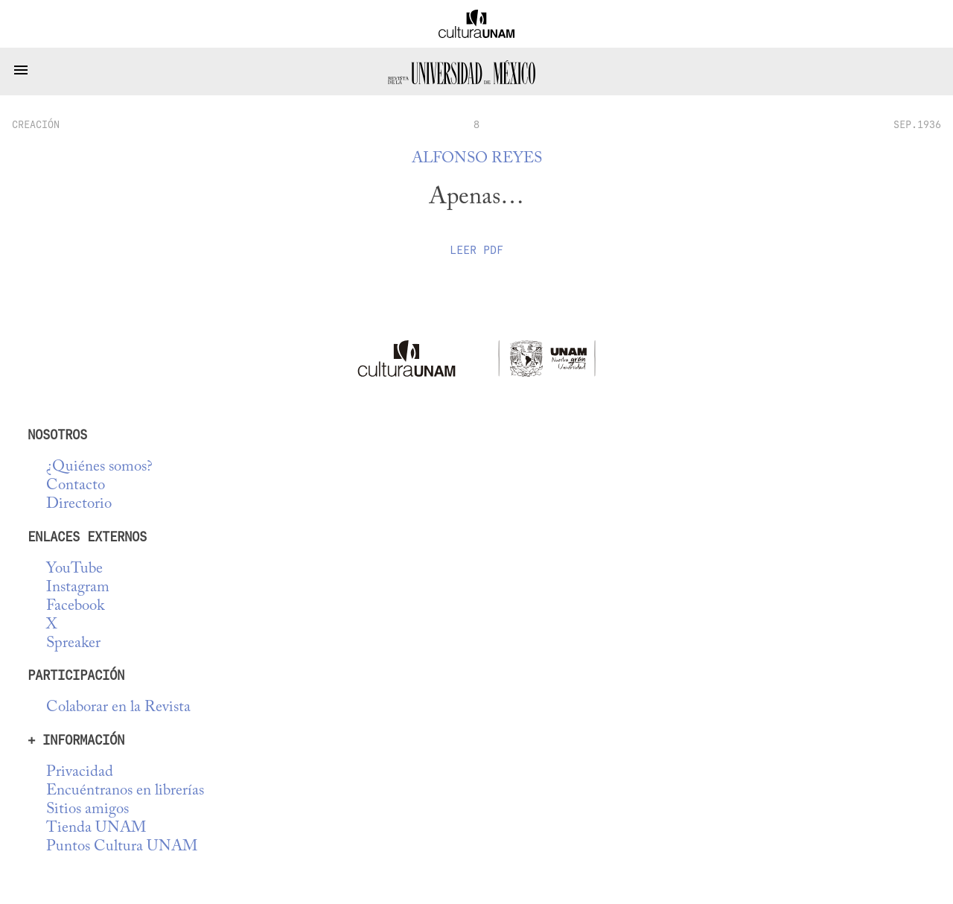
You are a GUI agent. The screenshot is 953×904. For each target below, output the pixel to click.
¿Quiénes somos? (99, 467)
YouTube (74, 569)
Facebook (75, 606)
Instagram (77, 588)
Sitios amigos (87, 810)
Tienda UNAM (96, 828)
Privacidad (79, 772)
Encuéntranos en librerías (125, 791)
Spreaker (73, 644)
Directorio (79, 504)
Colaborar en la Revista (118, 708)
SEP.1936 (917, 124)
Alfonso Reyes (477, 159)
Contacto (75, 486)
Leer (476, 250)
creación (36, 124)
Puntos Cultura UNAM (121, 847)
